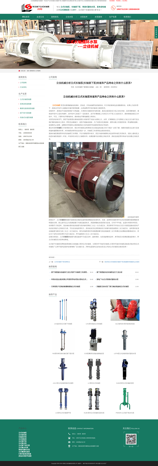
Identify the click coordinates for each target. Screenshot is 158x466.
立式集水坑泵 (23, 447)
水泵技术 (83, 17)
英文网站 (124, 1)
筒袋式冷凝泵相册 (26, 117)
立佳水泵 (69, 17)
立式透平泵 (23, 441)
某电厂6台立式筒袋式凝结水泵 (107, 279)
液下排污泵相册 (25, 113)
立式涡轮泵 (23, 439)
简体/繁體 (112, 1)
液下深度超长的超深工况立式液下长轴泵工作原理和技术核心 (70, 272)
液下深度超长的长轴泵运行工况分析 (109, 272)
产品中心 (23, 428)
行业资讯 (23, 87)
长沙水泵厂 (104, 463)
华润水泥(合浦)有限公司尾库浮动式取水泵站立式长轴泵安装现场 (70, 279)
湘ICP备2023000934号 (89, 463)
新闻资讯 (54, 17)
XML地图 (98, 463)
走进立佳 (40, 17)
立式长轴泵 (56, 105)
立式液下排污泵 (24, 445)
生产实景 (112, 17)
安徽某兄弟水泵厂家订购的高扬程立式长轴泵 (113, 286)
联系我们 (127, 17)
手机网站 (118, 1)
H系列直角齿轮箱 (25, 454)
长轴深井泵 (23, 437)
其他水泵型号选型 (25, 456)
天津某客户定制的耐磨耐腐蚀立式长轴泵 (65, 286)
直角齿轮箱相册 (25, 104)
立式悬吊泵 (23, 443)
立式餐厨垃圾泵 (24, 452)
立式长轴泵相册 (25, 99)
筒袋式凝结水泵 (24, 449)
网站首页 (25, 17)
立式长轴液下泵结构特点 (62, 262)
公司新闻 (38, 70)
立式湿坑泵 (23, 435)
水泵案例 (98, 17)
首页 (28, 70)
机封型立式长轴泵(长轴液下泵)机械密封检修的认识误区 (122, 262)
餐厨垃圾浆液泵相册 (27, 108)
